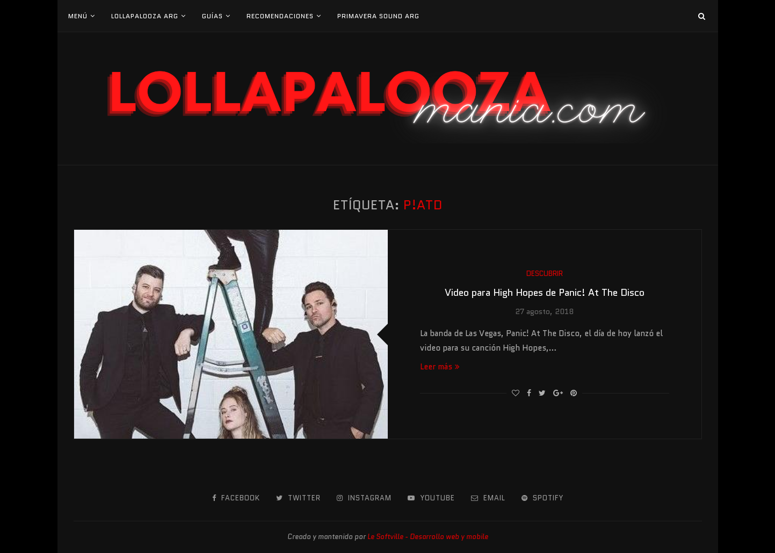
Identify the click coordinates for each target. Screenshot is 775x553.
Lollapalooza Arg (144, 15)
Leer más (440, 367)
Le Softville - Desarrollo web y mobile (427, 537)
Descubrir (544, 274)
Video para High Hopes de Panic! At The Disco (544, 293)
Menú (78, 15)
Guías (212, 15)
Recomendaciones (280, 15)
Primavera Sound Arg (378, 15)
